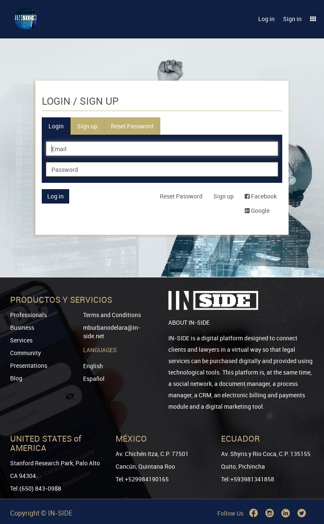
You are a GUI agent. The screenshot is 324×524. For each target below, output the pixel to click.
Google (257, 210)
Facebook (261, 196)
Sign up (87, 126)
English (93, 366)
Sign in (292, 19)
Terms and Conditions (112, 315)
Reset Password (132, 126)
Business (22, 327)
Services (21, 340)
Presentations (28, 365)
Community (25, 353)
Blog (16, 378)
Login (56, 126)
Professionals (28, 315)
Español (94, 379)
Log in (266, 19)
